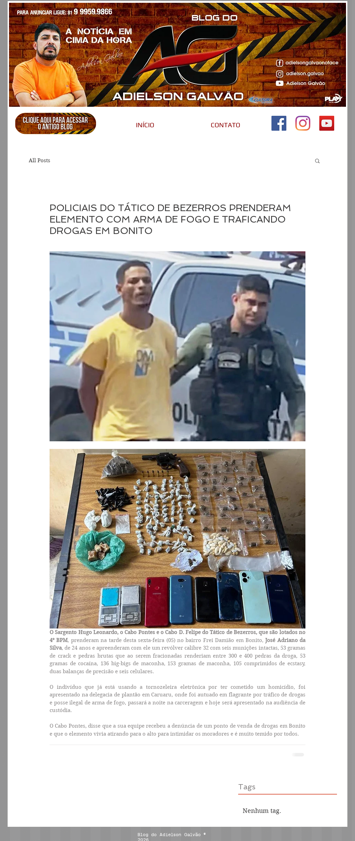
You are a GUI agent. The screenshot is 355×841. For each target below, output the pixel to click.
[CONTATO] (225, 125)
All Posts (39, 160)
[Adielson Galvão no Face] (278, 123)
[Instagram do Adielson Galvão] (302, 123)
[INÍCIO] (145, 125)
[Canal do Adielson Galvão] (326, 123)
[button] (317, 160)
